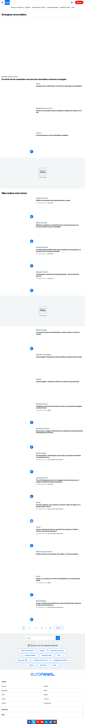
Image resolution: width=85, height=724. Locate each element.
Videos (4, 703)
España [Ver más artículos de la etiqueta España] (42, 650)
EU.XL (38, 83)
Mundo (46, 686)
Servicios (5, 709)
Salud (46, 694)
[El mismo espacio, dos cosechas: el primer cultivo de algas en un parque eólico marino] (59, 514)
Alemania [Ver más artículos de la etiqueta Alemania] (43, 665)
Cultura (46, 699)
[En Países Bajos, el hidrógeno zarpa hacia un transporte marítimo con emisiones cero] (59, 464)
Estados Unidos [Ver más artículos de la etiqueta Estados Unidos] (30, 655)
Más (3, 714)
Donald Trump (65, 7)
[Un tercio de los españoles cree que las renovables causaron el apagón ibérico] (42, 79)
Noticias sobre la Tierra (10, 76)
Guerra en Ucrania (17, 7)
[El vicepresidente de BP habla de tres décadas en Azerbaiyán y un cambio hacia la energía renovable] (59, 259)
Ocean (38, 502)
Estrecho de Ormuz (39, 7)
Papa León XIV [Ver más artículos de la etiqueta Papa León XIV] (23, 660)
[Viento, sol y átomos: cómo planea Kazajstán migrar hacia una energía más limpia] (59, 588)
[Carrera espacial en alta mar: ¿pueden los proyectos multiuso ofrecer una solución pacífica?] (59, 538)
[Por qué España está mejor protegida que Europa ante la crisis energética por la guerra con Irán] (59, 120)
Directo (79, 2)
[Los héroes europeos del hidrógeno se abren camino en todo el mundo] (59, 341)
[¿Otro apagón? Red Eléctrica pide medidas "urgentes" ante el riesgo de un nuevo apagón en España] (59, 366)
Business (4, 690)
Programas (47, 703)
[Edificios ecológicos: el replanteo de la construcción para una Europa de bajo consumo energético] (59, 234)
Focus (38, 576)
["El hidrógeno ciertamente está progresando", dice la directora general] (59, 283)
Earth (45, 690)
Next (3, 694)
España (27, 7)
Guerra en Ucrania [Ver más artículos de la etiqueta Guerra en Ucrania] (27, 650)
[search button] (58, 638)
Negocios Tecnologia (43, 354)
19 (50, 628)
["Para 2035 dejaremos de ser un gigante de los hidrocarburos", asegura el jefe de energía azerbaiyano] (59, 489)
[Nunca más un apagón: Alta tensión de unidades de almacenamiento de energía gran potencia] (59, 440)
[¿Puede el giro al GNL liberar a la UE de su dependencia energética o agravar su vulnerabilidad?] (59, 95)
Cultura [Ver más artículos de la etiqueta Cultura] (31, 665)
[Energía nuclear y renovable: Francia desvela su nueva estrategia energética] (59, 144)
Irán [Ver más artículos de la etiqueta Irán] (58, 655)
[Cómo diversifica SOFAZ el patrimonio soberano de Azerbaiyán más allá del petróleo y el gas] (59, 209)
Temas (4, 681)
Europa (4, 686)
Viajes (3, 699)
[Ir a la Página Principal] (7, 2)
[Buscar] (42, 638)
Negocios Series (42, 404)
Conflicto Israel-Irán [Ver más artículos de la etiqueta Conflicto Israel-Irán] (40, 660)
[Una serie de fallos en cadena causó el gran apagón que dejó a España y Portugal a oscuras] (59, 390)
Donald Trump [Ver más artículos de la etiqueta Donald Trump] (47, 655)
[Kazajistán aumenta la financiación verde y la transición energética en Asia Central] (59, 415)
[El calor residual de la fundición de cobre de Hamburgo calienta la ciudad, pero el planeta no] (59, 612)
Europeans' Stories (42, 428)
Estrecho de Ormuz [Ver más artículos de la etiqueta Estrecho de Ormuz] (57, 650)
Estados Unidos (52, 7)
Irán (73, 7)
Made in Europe (41, 222)
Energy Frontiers (42, 198)
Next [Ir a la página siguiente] (58, 628)
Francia (38, 133)
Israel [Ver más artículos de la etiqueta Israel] (54, 665)
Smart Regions (41, 453)
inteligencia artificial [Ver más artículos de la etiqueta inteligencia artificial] (60, 660)
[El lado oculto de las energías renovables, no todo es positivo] (59, 563)
